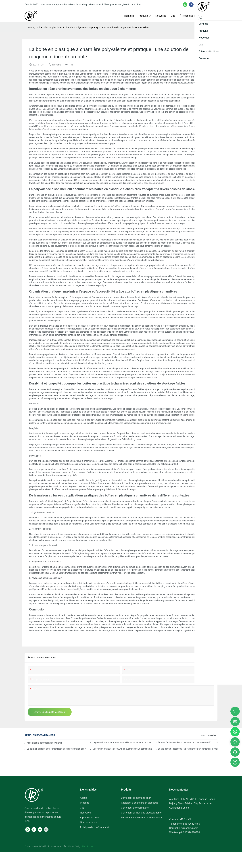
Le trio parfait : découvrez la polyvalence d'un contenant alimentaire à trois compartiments (187, 749)
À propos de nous (89, 817)
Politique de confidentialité (94, 827)
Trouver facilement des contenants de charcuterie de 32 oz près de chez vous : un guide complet (187, 742)
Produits (84, 802)
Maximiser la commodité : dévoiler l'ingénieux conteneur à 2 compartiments (44, 743)
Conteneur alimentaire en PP (136, 797)
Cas (203, 735)
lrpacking (30, 27)
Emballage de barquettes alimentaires (141, 817)
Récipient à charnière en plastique (139, 802)
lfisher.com (56, 846)
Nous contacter (88, 822)
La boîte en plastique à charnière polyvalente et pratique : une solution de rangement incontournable (93, 27)
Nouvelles (212, 735)
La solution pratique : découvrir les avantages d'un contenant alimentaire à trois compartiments (122, 749)
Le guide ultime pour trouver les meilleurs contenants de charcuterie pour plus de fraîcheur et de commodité (122, 742)
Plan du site (87, 846)
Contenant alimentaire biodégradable (141, 812)
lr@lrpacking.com (188, 828)
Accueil (84, 797)
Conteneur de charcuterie (135, 807)
